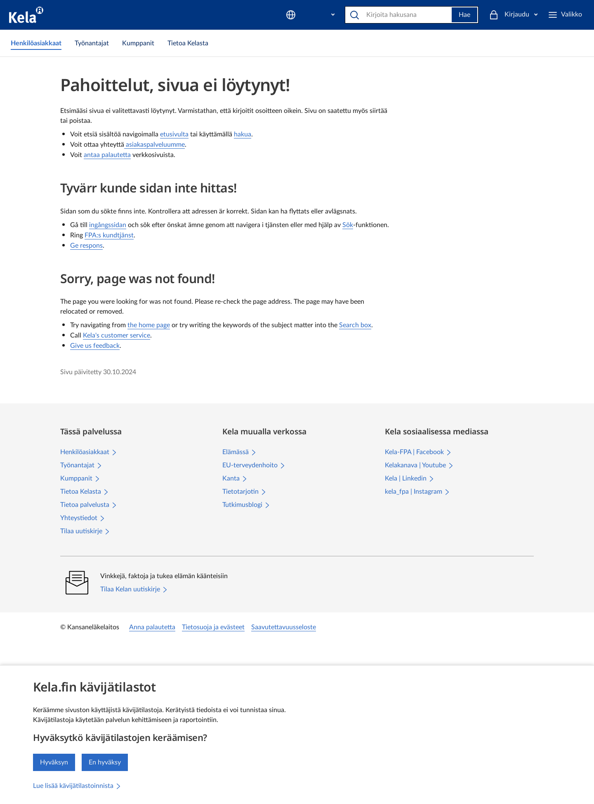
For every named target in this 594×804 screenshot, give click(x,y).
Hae (451, 15)
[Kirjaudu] (558, 15)
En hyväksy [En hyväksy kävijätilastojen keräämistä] (105, 762)
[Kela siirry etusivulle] (26, 15)
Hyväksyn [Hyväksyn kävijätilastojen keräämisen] (54, 762)
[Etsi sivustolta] (385, 14)
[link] (36, 43)
